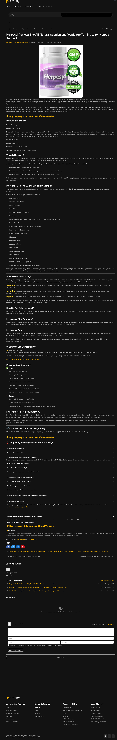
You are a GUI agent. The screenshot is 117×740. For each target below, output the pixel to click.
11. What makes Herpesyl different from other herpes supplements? (27, 495)
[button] (18, 6)
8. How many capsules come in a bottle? (19, 481)
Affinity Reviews (22, 42)
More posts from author (107, 580)
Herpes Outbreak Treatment (79, 551)
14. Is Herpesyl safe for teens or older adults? (20, 522)
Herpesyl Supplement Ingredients (35, 551)
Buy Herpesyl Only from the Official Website (31, 116)
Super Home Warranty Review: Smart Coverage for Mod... (96, 556)
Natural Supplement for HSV (58, 551)
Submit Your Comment (15, 650)
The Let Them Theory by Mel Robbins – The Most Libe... (24, 556)
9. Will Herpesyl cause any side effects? (18, 486)
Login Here (110, 624)
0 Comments (57, 42)
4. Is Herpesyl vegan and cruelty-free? (18, 463)
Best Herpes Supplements (99, 551)
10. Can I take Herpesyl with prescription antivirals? (22, 490)
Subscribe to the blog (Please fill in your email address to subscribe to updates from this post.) (36, 645)
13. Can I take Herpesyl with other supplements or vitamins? (25, 516)
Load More (60, 657)
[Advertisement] (60, 674)
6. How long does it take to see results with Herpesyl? (23, 472)
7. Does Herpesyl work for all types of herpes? (20, 477)
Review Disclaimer (31, 539)
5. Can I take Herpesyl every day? (17, 468)
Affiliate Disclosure (20, 539)
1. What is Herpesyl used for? (15, 448)
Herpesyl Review (16, 551)
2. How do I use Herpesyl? (15, 453)
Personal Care (11, 42)
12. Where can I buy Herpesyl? (16, 501)
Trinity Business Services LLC (31, 737)
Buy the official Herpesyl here (19, 507)
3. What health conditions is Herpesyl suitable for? (22, 457)
